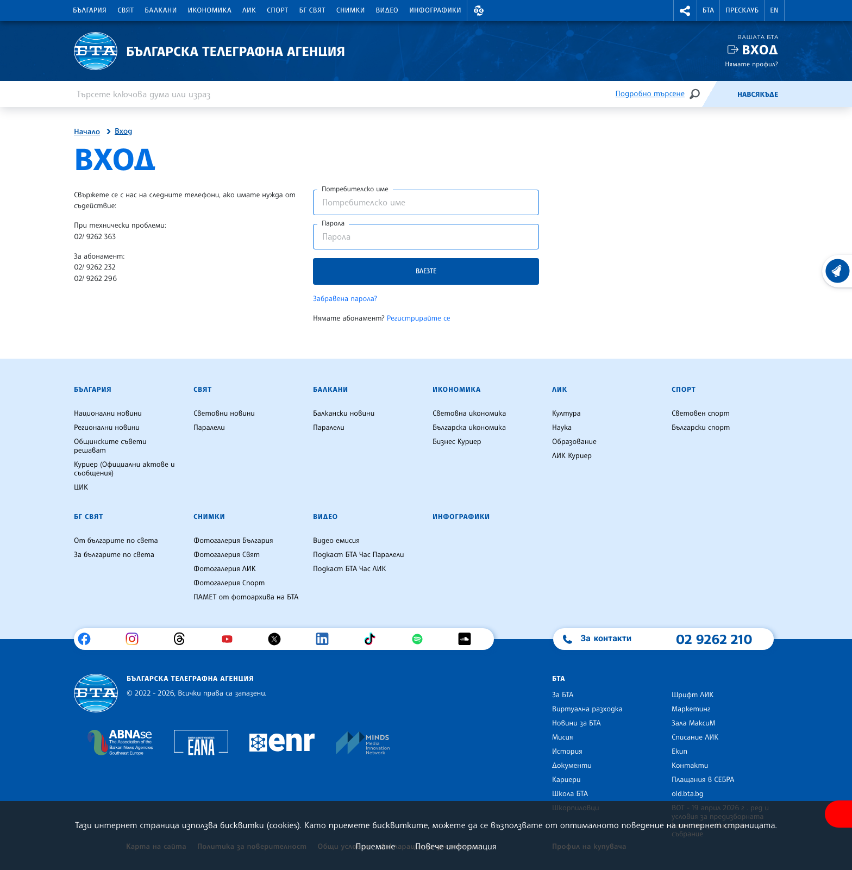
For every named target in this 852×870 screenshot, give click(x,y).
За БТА (562, 695)
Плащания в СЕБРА (703, 779)
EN (774, 10)
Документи (572, 765)
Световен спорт (701, 413)
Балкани (161, 10)
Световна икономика (469, 413)
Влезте (426, 271)
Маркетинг (691, 709)
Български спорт (701, 427)
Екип (679, 751)
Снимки (350, 10)
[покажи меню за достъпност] (838, 814)
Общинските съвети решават (110, 446)
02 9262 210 (714, 639)
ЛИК (249, 10)
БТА (708, 10)
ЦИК (81, 487)
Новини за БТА (576, 723)
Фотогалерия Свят (226, 554)
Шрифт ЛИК (692, 695)
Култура (566, 413)
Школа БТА (570, 794)
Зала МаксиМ (694, 723)
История (567, 751)
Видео (387, 10)
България (89, 10)
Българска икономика (469, 427)
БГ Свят (312, 10)
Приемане (375, 846)
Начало (87, 132)
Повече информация (456, 846)
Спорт (277, 10)
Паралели (209, 427)
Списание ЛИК (695, 737)
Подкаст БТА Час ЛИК (349, 569)
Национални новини (108, 413)
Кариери (566, 779)
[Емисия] (719, 94)
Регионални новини (107, 427)
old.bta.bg (688, 794)
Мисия (562, 737)
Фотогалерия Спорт (229, 583)
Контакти (690, 765)
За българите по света (114, 554)
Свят (125, 10)
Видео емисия (336, 540)
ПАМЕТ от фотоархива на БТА (245, 597)
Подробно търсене (650, 93)
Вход (760, 50)
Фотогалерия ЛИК (224, 569)
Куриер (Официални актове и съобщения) (124, 469)
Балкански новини (343, 413)
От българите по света (116, 540)
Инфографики (435, 10)
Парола (333, 223)
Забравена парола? (345, 299)
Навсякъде (757, 94)
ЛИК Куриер (572, 456)
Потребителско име (355, 189)
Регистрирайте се (418, 318)
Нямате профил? (751, 64)
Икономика (210, 10)
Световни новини (224, 413)
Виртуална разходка (587, 709)
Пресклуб (742, 10)
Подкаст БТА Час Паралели (358, 554)
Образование (574, 441)
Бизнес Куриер (457, 441)
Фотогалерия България (233, 540)
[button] (478, 10)
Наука (562, 427)
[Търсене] (694, 94)
